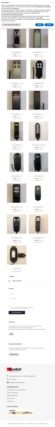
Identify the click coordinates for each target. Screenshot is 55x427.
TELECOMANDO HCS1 (16, 176)
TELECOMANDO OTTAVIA (38, 145)
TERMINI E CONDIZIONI (12, 395)
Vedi (11, 334)
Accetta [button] (49, 24)
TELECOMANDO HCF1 (16, 52)
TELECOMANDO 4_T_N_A (16, 83)
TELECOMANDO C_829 (16, 207)
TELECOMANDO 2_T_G (38, 52)
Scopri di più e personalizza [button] (11, 24)
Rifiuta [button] (39, 24)
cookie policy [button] (16, 8)
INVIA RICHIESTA (16, 312)
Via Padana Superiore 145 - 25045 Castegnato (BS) (22, 376)
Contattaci (14, 354)
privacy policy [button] (39, 17)
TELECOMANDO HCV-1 (38, 207)
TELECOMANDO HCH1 (38, 238)
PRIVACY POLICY (11, 398)
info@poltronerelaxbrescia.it (17, 382)
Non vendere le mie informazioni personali (11, 14)
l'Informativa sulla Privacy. (24, 308)
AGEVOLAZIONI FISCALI (12, 392)
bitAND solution (44, 423)
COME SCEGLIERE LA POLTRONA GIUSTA (16, 389)
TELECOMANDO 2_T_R (17, 114)
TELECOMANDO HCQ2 (38, 83)
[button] (53, 2)
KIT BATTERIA (16, 269)
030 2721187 (16, 281)
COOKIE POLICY (10, 401)
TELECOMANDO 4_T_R (38, 114)
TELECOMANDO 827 (38, 176)
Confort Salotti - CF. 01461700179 (25, 423)
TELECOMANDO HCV (16, 238)
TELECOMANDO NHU (16, 145)
